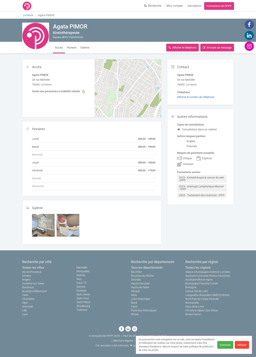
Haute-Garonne (140, 283)
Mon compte (174, 6)
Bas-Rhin (136, 271)
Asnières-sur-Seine (33, 283)
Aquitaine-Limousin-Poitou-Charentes (207, 275)
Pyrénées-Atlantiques (143, 310)
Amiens (26, 275)
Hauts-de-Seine (140, 287)
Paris (134, 306)
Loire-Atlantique (140, 298)
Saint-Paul (82, 298)
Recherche (153, 6)
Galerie (84, 47)
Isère (134, 295)
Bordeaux (28, 287)
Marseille (81, 267)
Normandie (192, 302)
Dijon (25, 302)
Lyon (25, 314)
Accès (59, 47)
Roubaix (81, 290)
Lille (24, 310)
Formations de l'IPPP (219, 6)
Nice (79, 279)
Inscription (194, 6)
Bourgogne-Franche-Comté (201, 283)
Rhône (135, 314)
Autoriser (225, 344)
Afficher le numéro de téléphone (195, 97)
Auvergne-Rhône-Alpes (198, 279)
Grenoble (27, 306)
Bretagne (190, 287)
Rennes (80, 286)
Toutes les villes (33, 267)
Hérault (135, 291)
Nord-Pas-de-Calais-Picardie (202, 298)
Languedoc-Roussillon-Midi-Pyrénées (207, 295)
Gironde (135, 279)
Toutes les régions (198, 267)
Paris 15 (81, 282)
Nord (134, 302)
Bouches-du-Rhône (142, 275)
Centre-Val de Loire (196, 291)
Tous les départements (147, 267)
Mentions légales (123, 340)
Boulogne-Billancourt (34, 291)
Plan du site (130, 335)
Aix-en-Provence (31, 271)
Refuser (242, 344)
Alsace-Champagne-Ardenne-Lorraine (207, 271)
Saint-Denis (83, 294)
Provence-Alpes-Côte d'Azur (201, 310)
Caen (25, 295)
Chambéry (28, 298)
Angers (26, 279)
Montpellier (83, 271)
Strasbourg (83, 306)
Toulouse (81, 309)
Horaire (71, 47)
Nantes (80, 275)
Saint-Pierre (83, 302)
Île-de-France (193, 314)
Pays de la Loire (194, 306)
